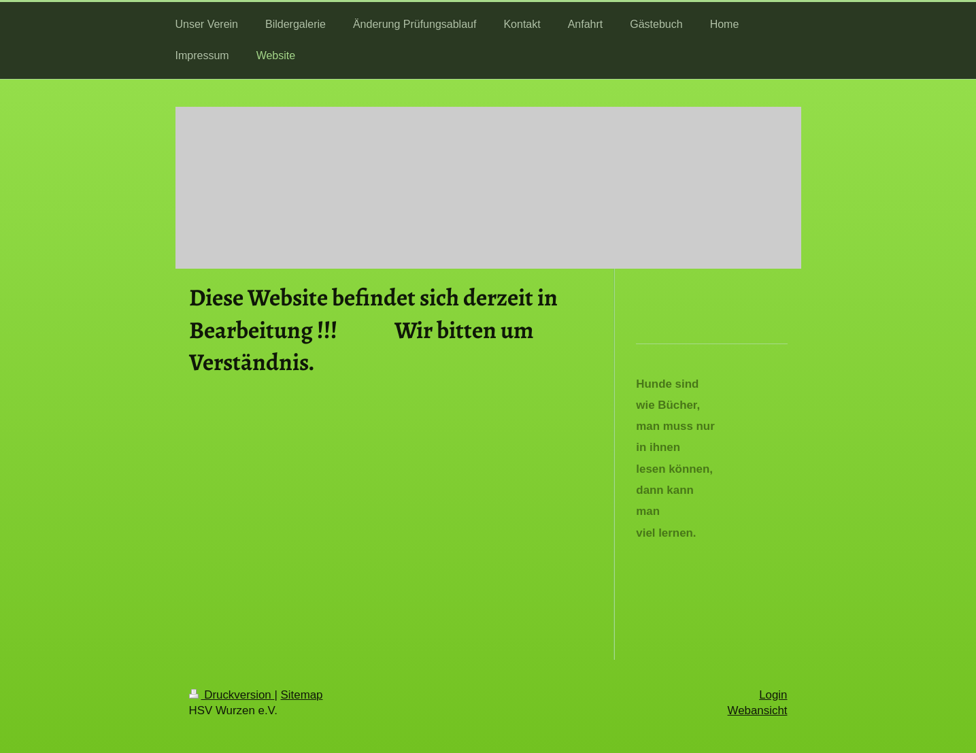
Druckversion (232, 694)
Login (773, 694)
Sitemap (302, 694)
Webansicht (758, 710)
